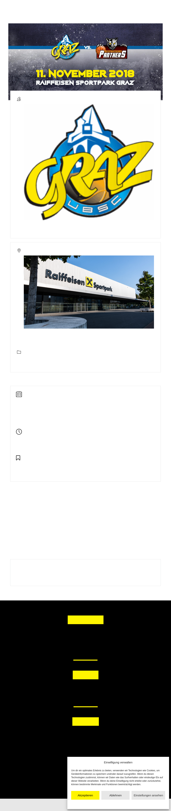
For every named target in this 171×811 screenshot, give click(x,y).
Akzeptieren (85, 795)
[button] (67, 688)
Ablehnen (115, 795)
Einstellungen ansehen (148, 795)
